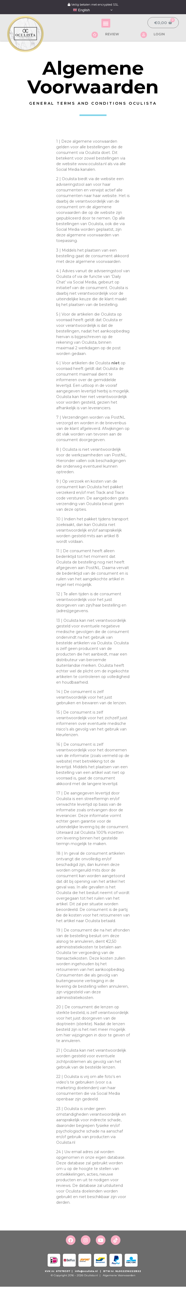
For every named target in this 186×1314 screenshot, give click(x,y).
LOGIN (159, 34)
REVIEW (112, 34)
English (81, 10)
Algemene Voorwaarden (118, 1275)
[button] (105, 23)
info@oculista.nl (86, 1271)
